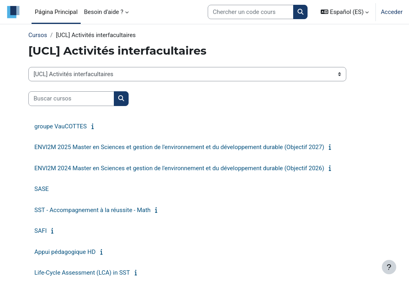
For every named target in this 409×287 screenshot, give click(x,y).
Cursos (37, 35)
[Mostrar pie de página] (389, 267)
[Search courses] (251, 12)
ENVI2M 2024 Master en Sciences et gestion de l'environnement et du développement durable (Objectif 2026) (179, 168)
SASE (41, 189)
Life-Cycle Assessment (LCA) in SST (82, 272)
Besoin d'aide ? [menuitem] (103, 12)
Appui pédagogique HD (64, 252)
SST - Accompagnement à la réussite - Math (92, 210)
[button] (345, 12)
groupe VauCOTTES (60, 126)
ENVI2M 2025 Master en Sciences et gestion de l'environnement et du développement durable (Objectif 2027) (179, 147)
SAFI (40, 230)
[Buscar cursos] (71, 98)
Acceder (392, 12)
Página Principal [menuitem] (56, 12)
